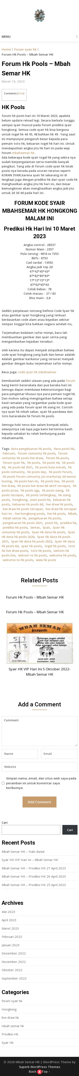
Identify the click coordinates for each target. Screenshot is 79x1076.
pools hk (51, 523)
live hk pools (56, 514)
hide (20, 93)
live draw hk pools (59, 504)
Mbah (72, 514)
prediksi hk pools (15, 527)
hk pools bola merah (50, 467)
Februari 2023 (12, 936)
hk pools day (36, 472)
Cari (5, 822)
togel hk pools (55, 546)
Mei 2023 (8, 912)
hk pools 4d (51, 463)
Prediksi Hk (10, 1034)
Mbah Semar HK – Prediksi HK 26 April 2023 (34, 876)
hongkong (19, 500)
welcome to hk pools (18, 560)
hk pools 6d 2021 (20, 467)
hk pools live (50, 481)
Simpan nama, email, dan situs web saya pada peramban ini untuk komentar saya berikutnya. (41, 783)
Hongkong (9, 1009)
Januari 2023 (11, 945)
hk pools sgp (30, 490)
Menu (6, 37)
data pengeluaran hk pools (31, 449)
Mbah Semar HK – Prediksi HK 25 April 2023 (34, 885)
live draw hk (10, 1017)
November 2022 (14, 962)
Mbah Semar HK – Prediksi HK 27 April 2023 (34, 868)
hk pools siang (52, 490)
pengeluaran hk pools (45, 518)
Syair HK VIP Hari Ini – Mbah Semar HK (30, 860)
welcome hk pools (63, 555)
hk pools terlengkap (41, 495)
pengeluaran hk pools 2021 (22, 523)
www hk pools (46, 560)
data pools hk (64, 449)
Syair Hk (7, 1042)
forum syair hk (25, 49)
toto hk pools (41, 551)
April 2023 (9, 920)
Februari (9, 453)
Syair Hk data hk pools (48, 532)
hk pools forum (60, 472)
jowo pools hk (40, 500)
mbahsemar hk (23, 153)
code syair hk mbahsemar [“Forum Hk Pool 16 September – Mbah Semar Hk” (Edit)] (37, 372)
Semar (35, 527)
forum (70, 381)
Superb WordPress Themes (39, 1067)
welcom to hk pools (32, 555)
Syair (46, 527)
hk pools (33, 463)
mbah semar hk (14, 518)
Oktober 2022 (12, 970)
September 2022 (14, 978)
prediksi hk (68, 523)
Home (6, 49)
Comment (40, 731)
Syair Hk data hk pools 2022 (31, 541)
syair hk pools (31, 546)
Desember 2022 (14, 953)
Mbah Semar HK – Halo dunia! (23, 851)
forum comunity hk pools (36, 453)
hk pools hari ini (26, 481)
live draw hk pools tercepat (23, 509)
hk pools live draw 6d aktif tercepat (43, 486)
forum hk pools (57, 458)
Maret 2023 (10, 928)
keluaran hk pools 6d (27, 504)
